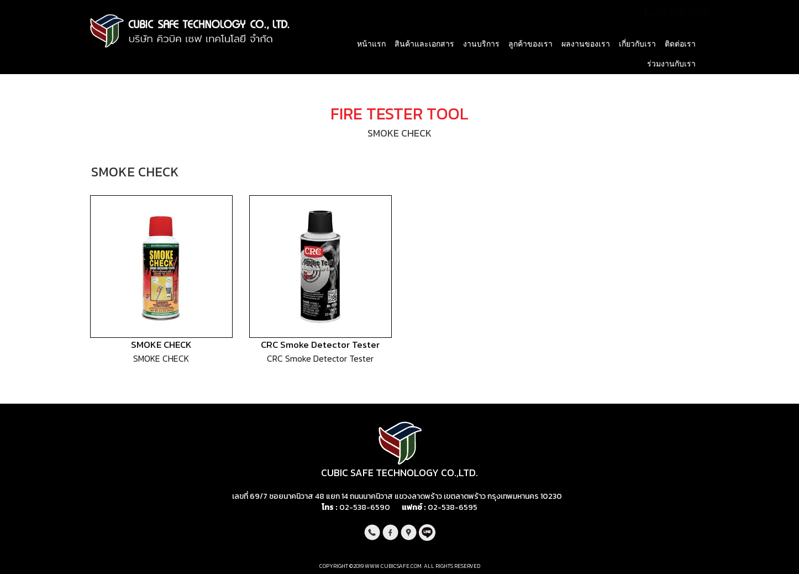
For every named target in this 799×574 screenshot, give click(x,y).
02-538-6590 (364, 507)
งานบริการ (481, 44)
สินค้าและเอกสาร (424, 44)
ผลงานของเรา (585, 44)
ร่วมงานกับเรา (671, 64)
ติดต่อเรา (680, 44)
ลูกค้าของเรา (530, 44)
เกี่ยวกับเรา (637, 44)
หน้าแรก (371, 44)
